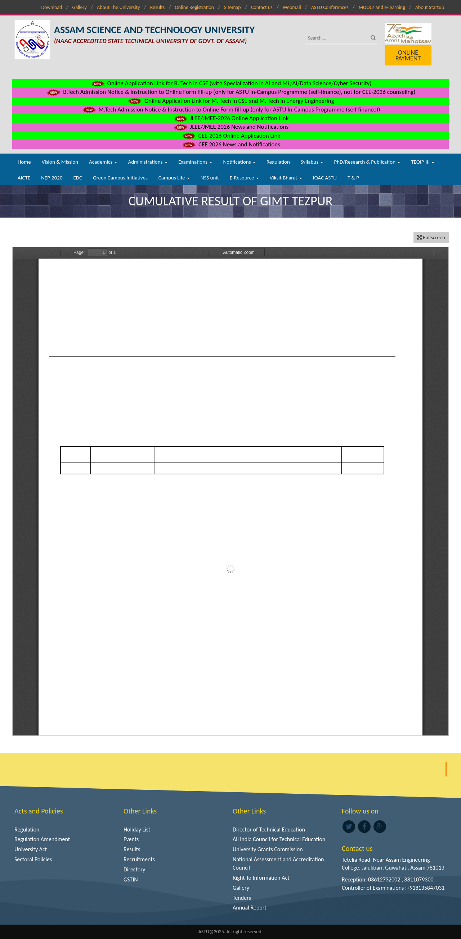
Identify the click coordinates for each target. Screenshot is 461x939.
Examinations (195, 162)
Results (157, 7)
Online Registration (194, 7)
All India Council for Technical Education (279, 839)
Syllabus (312, 162)
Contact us (262, 7)
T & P (353, 177)
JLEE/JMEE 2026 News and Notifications (230, 127)
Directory (134, 869)
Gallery (79, 7)
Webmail (292, 7)
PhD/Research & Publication (367, 162)
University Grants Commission (268, 849)
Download (51, 7)
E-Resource (244, 177)
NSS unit (210, 177)
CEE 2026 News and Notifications (230, 144)
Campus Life (174, 177)
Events (131, 839)
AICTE (24, 177)
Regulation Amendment (42, 839)
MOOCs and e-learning (382, 7)
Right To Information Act (261, 877)
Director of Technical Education (269, 829)
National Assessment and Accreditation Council (278, 863)
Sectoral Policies (33, 859)
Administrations (147, 162)
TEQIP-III (422, 162)
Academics (103, 162)
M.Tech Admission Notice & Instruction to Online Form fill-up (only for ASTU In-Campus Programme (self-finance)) (230, 109)
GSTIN (131, 879)
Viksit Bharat (286, 177)
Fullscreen (431, 237)
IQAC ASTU (325, 177)
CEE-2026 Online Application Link (230, 136)
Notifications (239, 162)
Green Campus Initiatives (120, 177)
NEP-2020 (51, 177)
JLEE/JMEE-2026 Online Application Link (231, 118)
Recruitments (139, 859)
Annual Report (250, 907)
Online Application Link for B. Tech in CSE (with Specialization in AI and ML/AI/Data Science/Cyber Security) (231, 83)
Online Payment (408, 55)
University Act (30, 849)
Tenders (242, 897)
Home (24, 162)
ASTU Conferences (330, 7)
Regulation (278, 162)
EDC (77, 177)
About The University (118, 7)
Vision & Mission (60, 162)
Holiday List (137, 829)
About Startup (429, 7)
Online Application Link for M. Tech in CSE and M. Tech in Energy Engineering (230, 101)
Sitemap (232, 7)
